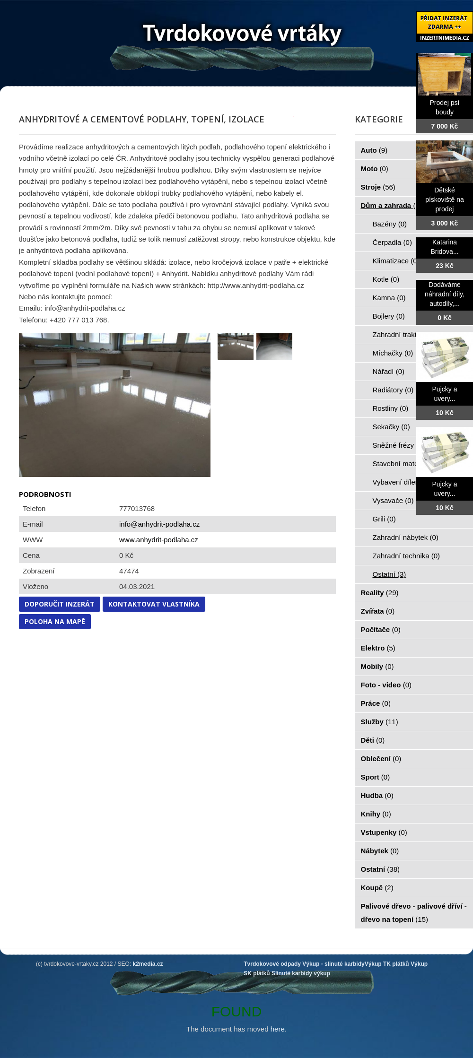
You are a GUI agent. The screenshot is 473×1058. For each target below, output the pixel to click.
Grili (384, 519)
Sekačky (391, 427)
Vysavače (393, 500)
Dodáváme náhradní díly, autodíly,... (444, 294)
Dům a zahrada (391, 205)
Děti (373, 740)
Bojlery (389, 316)
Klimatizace (396, 261)
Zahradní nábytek (405, 537)
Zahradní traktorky (407, 334)
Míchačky (393, 353)
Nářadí (389, 371)
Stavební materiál (405, 464)
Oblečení (381, 758)
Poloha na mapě (55, 621)
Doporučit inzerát (60, 603)
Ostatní (389, 574)
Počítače (381, 629)
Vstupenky (384, 832)
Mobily (377, 666)
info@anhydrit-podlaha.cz (159, 524)
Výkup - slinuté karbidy (333, 964)
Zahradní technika (406, 556)
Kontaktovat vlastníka (154, 603)
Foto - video (386, 685)
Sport (375, 777)
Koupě (377, 888)
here (278, 1029)
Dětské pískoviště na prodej (444, 199)
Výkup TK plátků (387, 964)
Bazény (390, 224)
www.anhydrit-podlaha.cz (158, 540)
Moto (374, 169)
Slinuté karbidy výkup (301, 973)
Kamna (389, 298)
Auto (374, 150)
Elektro (378, 648)
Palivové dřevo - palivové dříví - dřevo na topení (414, 912)
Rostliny (391, 408)
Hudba (377, 795)
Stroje (378, 187)
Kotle (386, 279)
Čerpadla (392, 242)
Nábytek (380, 851)
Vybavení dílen (401, 482)
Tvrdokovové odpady (272, 964)
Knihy (376, 814)
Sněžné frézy (399, 445)
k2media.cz (148, 964)
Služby (379, 722)
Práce (376, 703)
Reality (380, 593)
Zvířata (378, 611)
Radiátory (393, 390)
